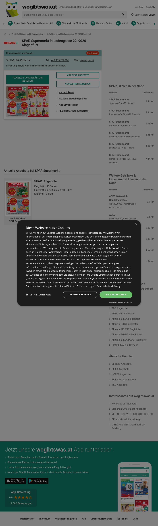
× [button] (136, 224)
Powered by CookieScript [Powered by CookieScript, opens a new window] (120, 302)
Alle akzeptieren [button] (115, 294)
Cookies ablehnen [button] (80, 294)
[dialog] (79, 263)
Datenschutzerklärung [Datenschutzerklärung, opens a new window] (108, 286)
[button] (38, 294)
